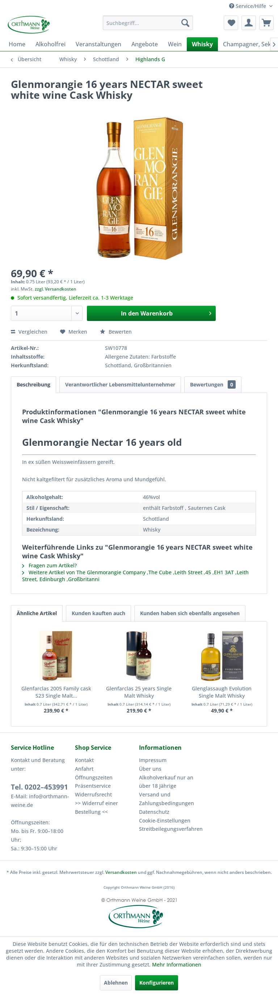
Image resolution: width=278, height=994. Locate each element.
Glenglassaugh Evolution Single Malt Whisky (222, 692)
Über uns (150, 768)
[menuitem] (148, 23)
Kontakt (84, 760)
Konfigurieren (156, 982)
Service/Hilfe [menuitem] (248, 6)
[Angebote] (144, 44)
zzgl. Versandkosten (55, 289)
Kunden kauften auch (98, 613)
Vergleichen (29, 331)
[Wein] (175, 44)
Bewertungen (213, 384)
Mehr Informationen (176, 964)
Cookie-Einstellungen (164, 820)
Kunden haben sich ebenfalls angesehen (190, 613)
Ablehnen (116, 982)
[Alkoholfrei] (50, 44)
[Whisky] (202, 44)
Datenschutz (154, 811)
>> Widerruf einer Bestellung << (96, 807)
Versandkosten (121, 872)
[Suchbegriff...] (148, 23)
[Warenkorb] (266, 23)
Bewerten (116, 331)
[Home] (17, 44)
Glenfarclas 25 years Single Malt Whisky (139, 692)
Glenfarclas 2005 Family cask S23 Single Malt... (56, 692)
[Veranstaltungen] (98, 44)
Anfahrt (84, 768)
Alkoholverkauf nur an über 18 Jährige (166, 782)
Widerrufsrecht (93, 794)
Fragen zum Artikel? (49, 565)
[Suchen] (185, 23)
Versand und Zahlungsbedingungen (166, 799)
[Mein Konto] (248, 23)
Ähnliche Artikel (37, 613)
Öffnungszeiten (94, 777)
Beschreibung (33, 384)
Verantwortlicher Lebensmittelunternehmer (120, 384)
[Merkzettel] (231, 23)
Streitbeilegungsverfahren (169, 828)
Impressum (153, 760)
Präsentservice (93, 785)
